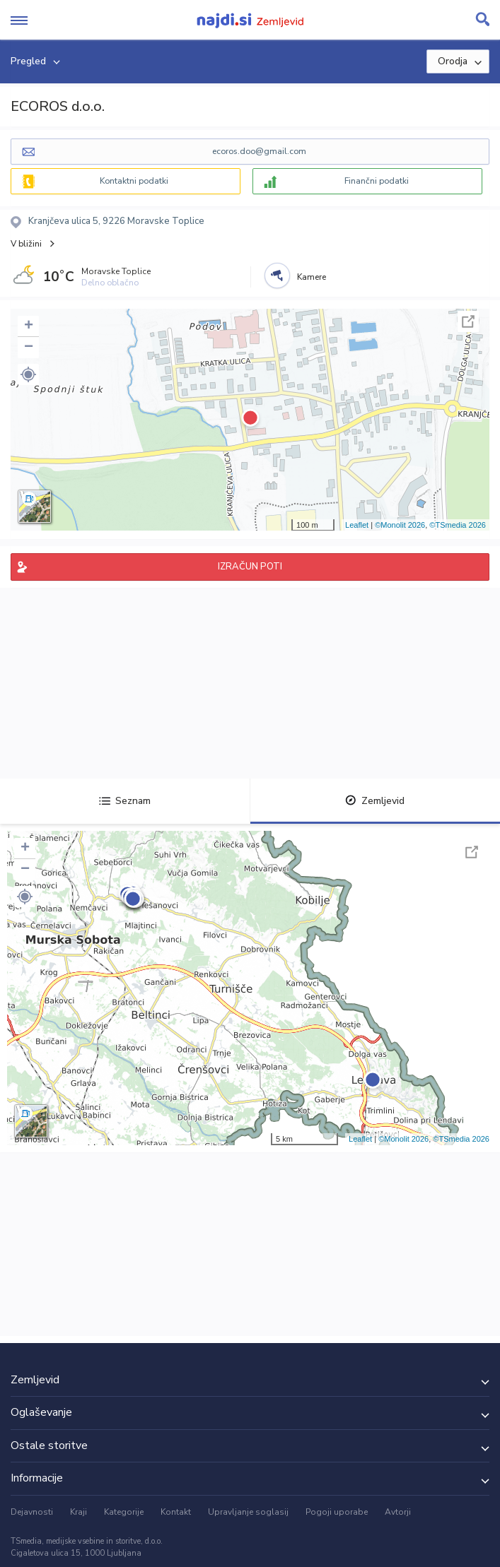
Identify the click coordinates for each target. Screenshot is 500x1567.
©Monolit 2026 (400, 525)
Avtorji (398, 1512)
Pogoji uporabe (337, 1512)
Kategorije (124, 1512)
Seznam (125, 801)
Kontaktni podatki (134, 181)
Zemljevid (375, 801)
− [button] (28, 347)
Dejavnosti (32, 1512)
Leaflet (356, 525)
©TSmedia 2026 (457, 525)
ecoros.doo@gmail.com (259, 151)
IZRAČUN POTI (250, 566)
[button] (28, 374)
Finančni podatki (376, 181)
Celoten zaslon (468, 321)
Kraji (78, 1512)
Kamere (311, 277)
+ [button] (28, 326)
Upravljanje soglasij (248, 1512)
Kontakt (176, 1512)
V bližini (26, 243)
